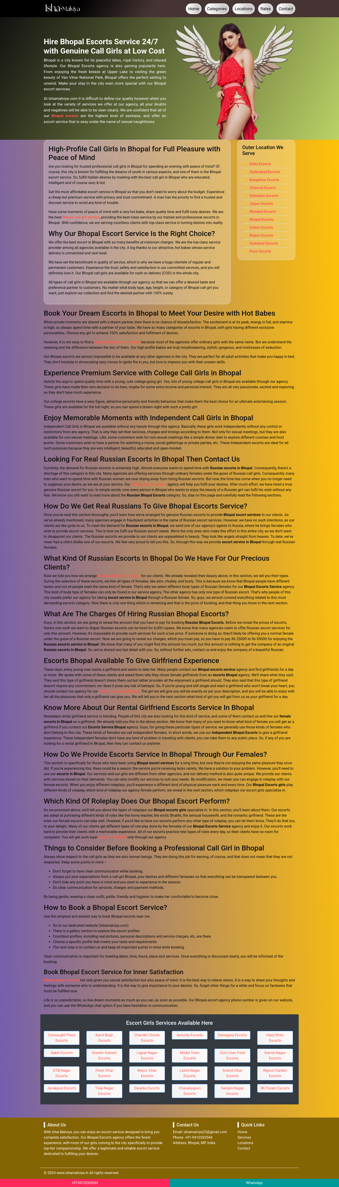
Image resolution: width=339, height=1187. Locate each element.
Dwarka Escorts (147, 1088)
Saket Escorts (62, 1053)
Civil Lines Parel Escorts (232, 1055)
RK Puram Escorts (275, 1088)
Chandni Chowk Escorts (147, 1038)
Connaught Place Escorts (61, 1038)
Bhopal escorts (65, 115)
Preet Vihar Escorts (104, 1073)
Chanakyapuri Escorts (190, 1091)
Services (244, 1137)
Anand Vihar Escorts (232, 1073)
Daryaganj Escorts (232, 1035)
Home (193, 8)
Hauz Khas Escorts (275, 1038)
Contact (286, 8)
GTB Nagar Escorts (61, 1073)
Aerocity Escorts (190, 1035)
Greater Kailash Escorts (104, 1055)
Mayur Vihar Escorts (147, 1073)
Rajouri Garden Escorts (275, 1073)
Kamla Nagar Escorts (275, 1055)
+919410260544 (85, 1183)
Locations (244, 8)
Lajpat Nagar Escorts (147, 1055)
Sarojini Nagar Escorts (232, 1091)
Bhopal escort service (149, 484)
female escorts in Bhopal (119, 691)
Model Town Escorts (190, 1055)
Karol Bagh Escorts (104, 1038)
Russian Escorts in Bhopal (119, 576)
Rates (265, 8)
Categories (217, 8)
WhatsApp (254, 1183)
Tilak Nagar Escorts (104, 1091)
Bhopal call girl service (80, 217)
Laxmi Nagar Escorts (189, 1073)
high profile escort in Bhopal (117, 342)
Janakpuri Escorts (61, 1088)
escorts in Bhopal (112, 837)
